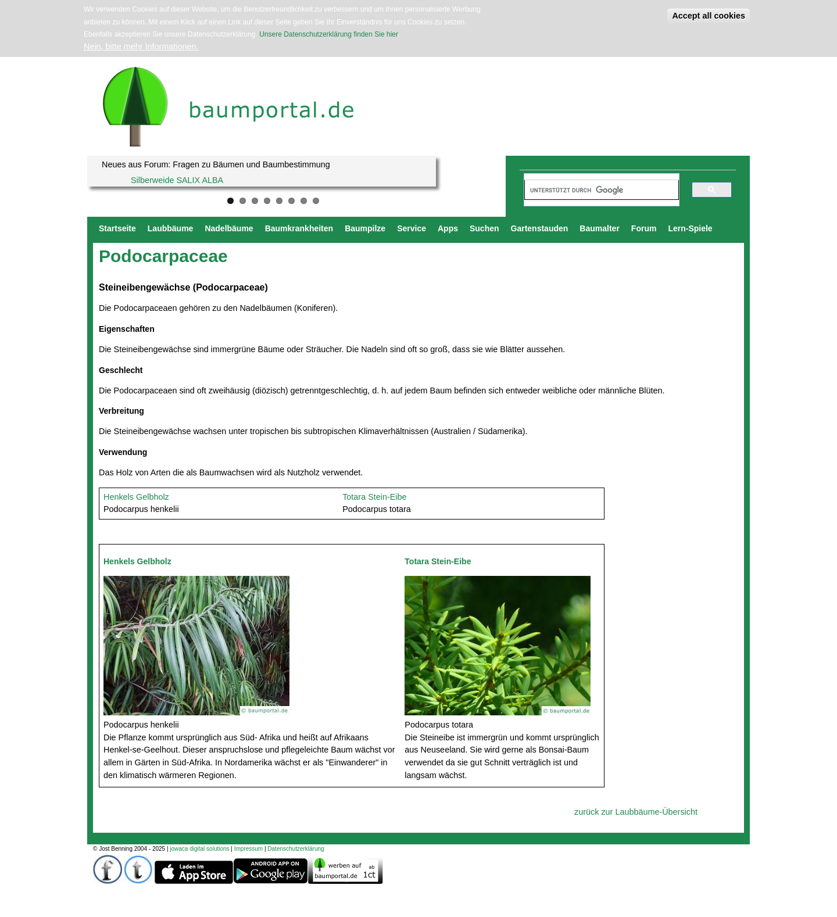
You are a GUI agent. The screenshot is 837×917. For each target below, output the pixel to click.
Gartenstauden (539, 228)
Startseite (117, 228)
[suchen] (596, 190)
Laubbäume (171, 228)
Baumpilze (365, 228)
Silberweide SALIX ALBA (177, 180)
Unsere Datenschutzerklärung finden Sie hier (328, 34)
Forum (644, 228)
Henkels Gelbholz (136, 497)
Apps (448, 228)
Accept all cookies (708, 15)
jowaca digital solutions (199, 849)
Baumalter (599, 228)
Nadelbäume (229, 228)
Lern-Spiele (690, 228)
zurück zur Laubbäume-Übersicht (636, 811)
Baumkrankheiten (299, 228)
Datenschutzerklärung (295, 849)
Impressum (248, 849)
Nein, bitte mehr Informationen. (141, 46)
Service (411, 228)
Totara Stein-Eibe (374, 497)
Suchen (484, 228)
